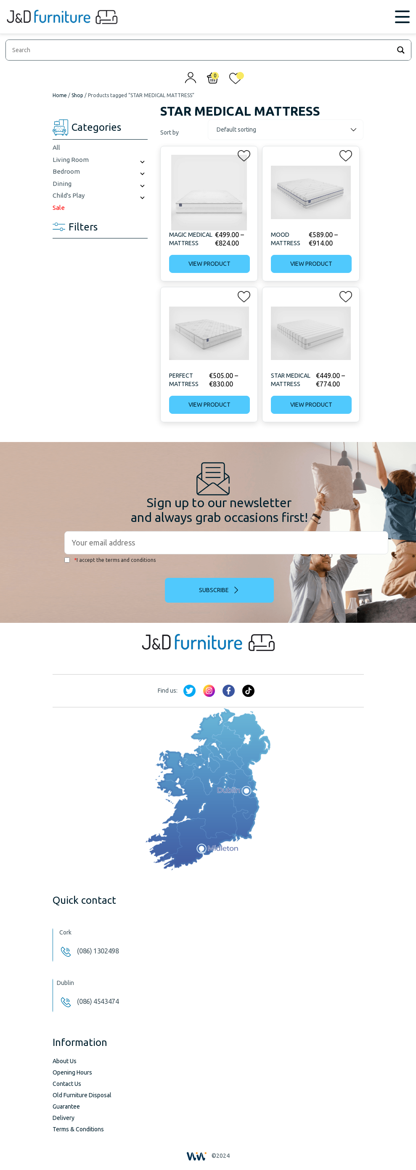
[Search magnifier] (401, 50)
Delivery (63, 1117)
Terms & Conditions (78, 1129)
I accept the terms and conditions (110, 560)
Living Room (71, 159)
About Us (65, 1061)
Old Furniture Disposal (82, 1095)
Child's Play (69, 195)
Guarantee (66, 1106)
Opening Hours (72, 1072)
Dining (62, 183)
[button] (241, 154)
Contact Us (67, 1083)
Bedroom (66, 171)
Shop (77, 95)
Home (60, 95)
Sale (59, 207)
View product (209, 263)
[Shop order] (285, 129)
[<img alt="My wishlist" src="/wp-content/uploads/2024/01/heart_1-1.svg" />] (235, 80)
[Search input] (200, 50)
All (56, 147)
